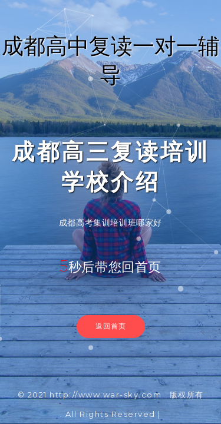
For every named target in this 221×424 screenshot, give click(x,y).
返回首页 (110, 326)
